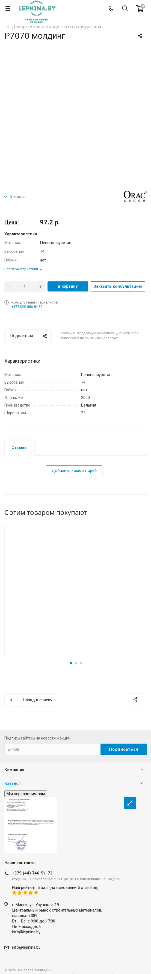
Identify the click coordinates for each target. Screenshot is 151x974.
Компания (14, 764)
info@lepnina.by (26, 926)
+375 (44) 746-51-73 (32, 867)
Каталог (12, 778)
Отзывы (19, 447)
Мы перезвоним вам (26, 788)
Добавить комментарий (74, 470)
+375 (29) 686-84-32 (27, 307)
